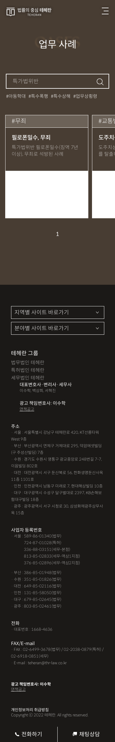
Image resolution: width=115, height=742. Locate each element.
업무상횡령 (86, 96)
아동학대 (17, 96)
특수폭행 (39, 96)
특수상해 (62, 96)
